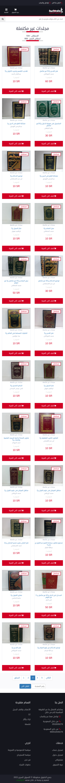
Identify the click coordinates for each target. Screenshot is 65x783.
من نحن (27, 760)
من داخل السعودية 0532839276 (53, 723)
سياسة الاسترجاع (23, 755)
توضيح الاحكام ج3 (16, 176)
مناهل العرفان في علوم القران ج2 (49, 490)
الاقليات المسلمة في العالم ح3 (16, 333)
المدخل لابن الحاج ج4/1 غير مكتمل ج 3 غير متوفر (49, 596)
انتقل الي (25, 686)
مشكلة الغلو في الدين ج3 (49, 176)
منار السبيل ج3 (16, 228)
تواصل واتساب (45, 3)
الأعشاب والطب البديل (21, 709)
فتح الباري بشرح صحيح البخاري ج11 (16, 543)
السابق (17, 677)
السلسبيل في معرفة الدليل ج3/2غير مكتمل (48, 124)
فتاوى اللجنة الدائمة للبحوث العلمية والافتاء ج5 (16, 439)
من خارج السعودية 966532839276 (53, 730)
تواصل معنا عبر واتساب (50, 716)
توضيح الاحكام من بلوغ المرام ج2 (48, 648)
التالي (48, 677)
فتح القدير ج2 (16, 648)
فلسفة (27, 724)
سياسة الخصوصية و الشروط (19, 750)
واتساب (20, 780)
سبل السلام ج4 (49, 228)
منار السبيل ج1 (49, 386)
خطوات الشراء (24, 764)
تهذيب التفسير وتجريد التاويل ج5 (16, 71)
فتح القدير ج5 (48, 333)
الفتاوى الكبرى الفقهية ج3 (48, 438)
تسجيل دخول (57, 755)
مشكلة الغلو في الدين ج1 (16, 123)
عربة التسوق (58, 764)
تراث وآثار (26, 719)
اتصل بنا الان (57, 3)
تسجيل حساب (57, 750)
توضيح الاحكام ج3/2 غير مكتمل (48, 281)
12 (29, 714)
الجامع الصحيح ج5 (16, 386)
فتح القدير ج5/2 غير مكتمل (49, 71)
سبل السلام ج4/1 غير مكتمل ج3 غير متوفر (16, 282)
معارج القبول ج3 (16, 595)
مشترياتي (59, 760)
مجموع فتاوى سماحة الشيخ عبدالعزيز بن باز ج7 (49, 544)
